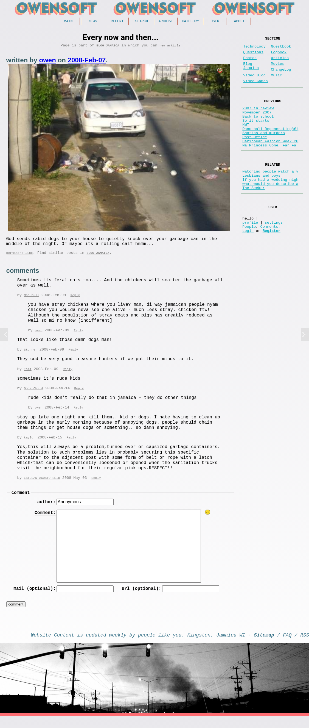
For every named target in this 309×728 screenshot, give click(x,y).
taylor (29, 445)
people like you (159, 646)
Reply (75, 301)
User (214, 21)
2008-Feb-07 (87, 62)
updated (96, 646)
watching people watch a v (270, 194)
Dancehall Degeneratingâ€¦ (270, 145)
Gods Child (33, 395)
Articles (280, 62)
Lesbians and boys (261, 199)
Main (68, 21)
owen (47, 62)
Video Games (255, 90)
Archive (166, 21)
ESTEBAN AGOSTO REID (42, 485)
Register (271, 264)
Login (248, 264)
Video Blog (254, 83)
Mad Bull (31, 301)
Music (276, 83)
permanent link (19, 258)
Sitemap (264, 646)
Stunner (30, 356)
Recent (117, 21)
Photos (250, 62)
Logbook (278, 55)
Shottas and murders (263, 150)
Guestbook (281, 48)
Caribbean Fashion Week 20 (270, 160)
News (92, 21)
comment (21, 501)
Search (141, 21)
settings (274, 253)
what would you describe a (270, 209)
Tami (28, 375)
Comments (269, 259)
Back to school (258, 129)
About (239, 21)
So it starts (255, 134)
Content (64, 646)
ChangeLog (281, 76)
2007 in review (258, 119)
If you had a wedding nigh (270, 204)
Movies (277, 69)
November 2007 (256, 124)
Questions (253, 55)
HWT (245, 140)
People (249, 259)
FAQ (287, 646)
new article (169, 47)
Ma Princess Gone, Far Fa (269, 166)
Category (190, 21)
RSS (304, 646)
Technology (254, 48)
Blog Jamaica (107, 47)
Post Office (254, 155)
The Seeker (253, 215)
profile (250, 253)
